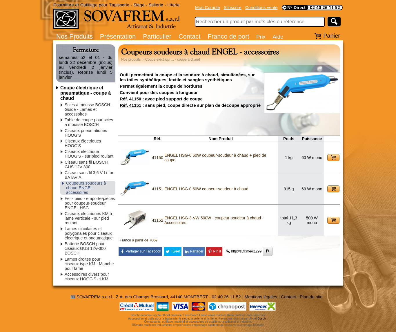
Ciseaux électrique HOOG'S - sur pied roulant (89, 153)
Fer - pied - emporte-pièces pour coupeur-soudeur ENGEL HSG (90, 203)
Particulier (157, 36)
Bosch (262, 318)
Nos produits (131, 59)
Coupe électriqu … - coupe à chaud (172, 59)
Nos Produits (74, 36)
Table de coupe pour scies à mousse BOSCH (89, 122)
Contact (190, 36)
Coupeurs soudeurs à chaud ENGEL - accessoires (86, 188)
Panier (331, 36)
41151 (157, 189)
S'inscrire (232, 7)
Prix (261, 37)
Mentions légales (261, 296)
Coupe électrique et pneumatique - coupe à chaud (85, 93)
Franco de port (228, 36)
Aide (278, 37)
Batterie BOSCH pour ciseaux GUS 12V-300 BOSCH (85, 248)
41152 (157, 220)
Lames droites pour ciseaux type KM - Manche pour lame (89, 264)
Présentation (118, 36)
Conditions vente (261, 7)
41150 (157, 157)
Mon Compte (207, 7)
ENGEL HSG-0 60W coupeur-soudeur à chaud (206, 189)
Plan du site (311, 296)
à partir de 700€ (144, 240)
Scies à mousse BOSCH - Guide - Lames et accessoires (89, 109)
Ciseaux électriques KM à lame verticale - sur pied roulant (88, 218)
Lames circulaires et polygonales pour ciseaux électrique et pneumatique (89, 233)
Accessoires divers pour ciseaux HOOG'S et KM (87, 276)
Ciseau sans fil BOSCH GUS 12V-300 (86, 164)
